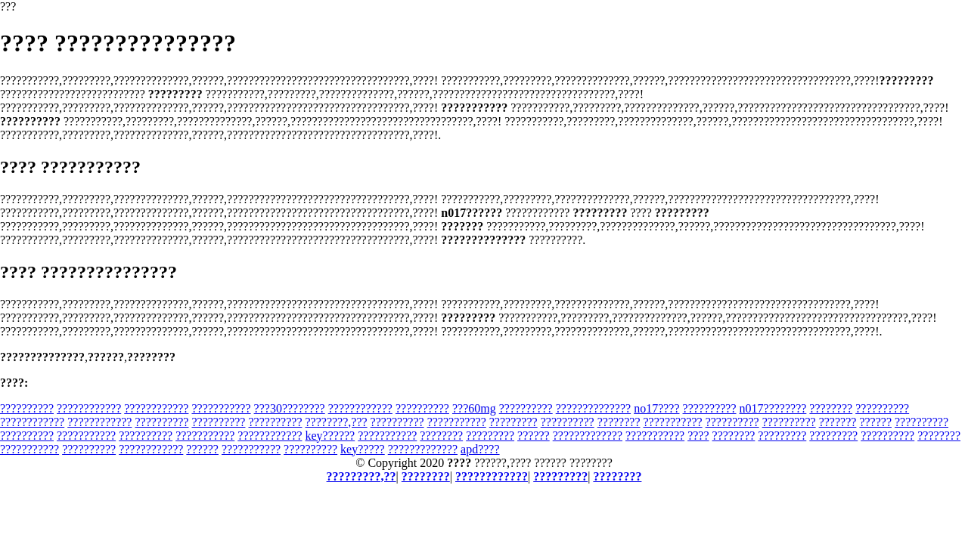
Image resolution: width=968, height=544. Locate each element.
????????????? (587, 435)
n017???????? (773, 408)
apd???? (480, 449)
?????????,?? (361, 476)
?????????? (27, 408)
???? (698, 435)
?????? (875, 422)
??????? (838, 422)
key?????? (330, 435)
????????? (513, 422)
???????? (830, 408)
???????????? (89, 408)
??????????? (220, 408)
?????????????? (593, 408)
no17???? (656, 408)
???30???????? (289, 408)
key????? (362, 449)
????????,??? (336, 422)
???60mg (474, 408)
